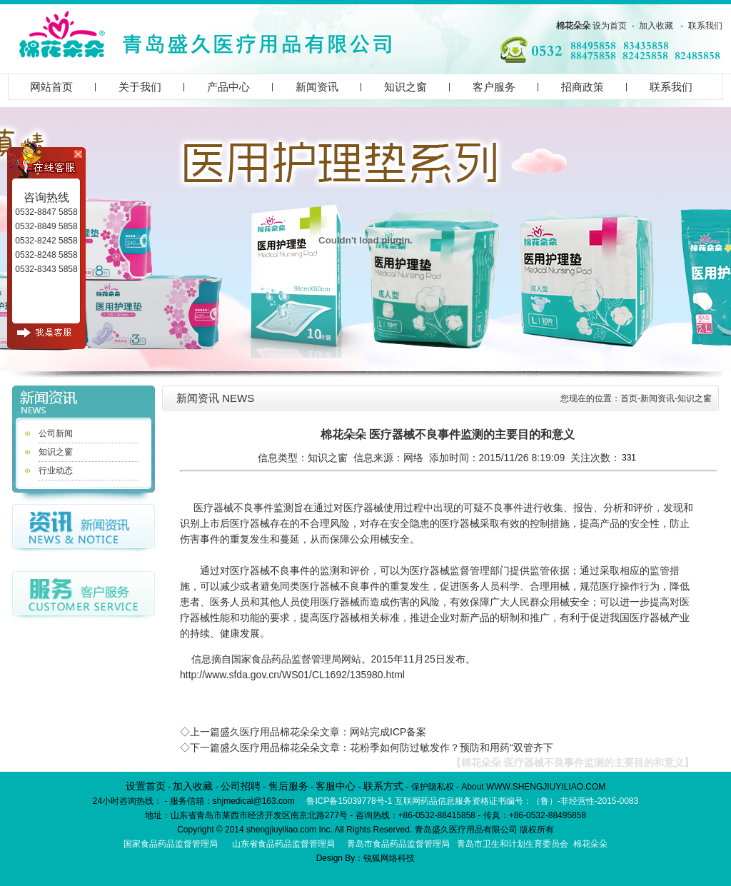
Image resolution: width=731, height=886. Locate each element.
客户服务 (494, 87)
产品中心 (228, 87)
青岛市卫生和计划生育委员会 (512, 844)
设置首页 (146, 786)
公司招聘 (241, 786)
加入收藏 (656, 26)
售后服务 (288, 786)
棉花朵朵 (573, 26)
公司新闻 (56, 433)
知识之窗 (405, 87)
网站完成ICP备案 (388, 732)
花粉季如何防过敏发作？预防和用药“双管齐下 (451, 747)
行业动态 (56, 470)
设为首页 (610, 26)
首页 (628, 398)
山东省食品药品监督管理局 (283, 844)
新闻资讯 (317, 87)
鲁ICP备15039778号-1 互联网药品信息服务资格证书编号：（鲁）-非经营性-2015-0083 (472, 801)
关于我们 (140, 87)
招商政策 (582, 87)
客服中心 (336, 786)
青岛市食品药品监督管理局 (398, 844)
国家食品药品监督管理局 (170, 844)
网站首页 (51, 87)
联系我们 (705, 26)
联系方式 (383, 786)
